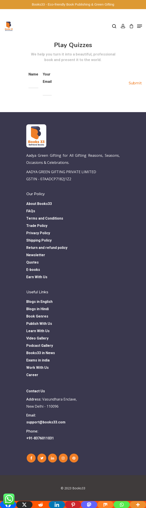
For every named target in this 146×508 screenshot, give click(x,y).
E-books (33, 270)
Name (33, 80)
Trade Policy (36, 226)
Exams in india (38, 360)
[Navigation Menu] (139, 26)
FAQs (30, 211)
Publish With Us (39, 323)
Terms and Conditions (44, 218)
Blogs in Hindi (37, 309)
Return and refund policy (46, 248)
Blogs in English (39, 302)
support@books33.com (45, 422)
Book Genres (37, 316)
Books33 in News (40, 353)
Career (32, 375)
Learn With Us (38, 331)
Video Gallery (37, 338)
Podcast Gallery (39, 345)
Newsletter (35, 255)
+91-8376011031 (40, 438)
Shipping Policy (39, 240)
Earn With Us (36, 277)
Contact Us (35, 391)
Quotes (32, 262)
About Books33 (39, 204)
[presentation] (88, 81)
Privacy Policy (38, 233)
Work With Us (37, 367)
